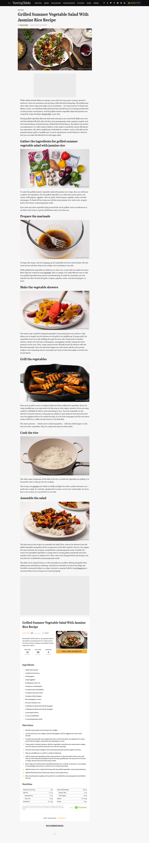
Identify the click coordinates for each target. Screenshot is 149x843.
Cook (89, 3)
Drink (96, 3)
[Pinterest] (114, 3)
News (46, 3)
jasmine (36, 486)
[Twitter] (107, 3)
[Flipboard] (111, 3)
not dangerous (79, 568)
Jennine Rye (24, 25)
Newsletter (134, 3)
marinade (47, 272)
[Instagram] (121, 3)
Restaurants (69, 3)
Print (45, 633)
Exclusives (56, 3)
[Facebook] (104, 3)
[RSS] (125, 3)
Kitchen (80, 3)
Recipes (38, 3)
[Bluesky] (118, 3)
